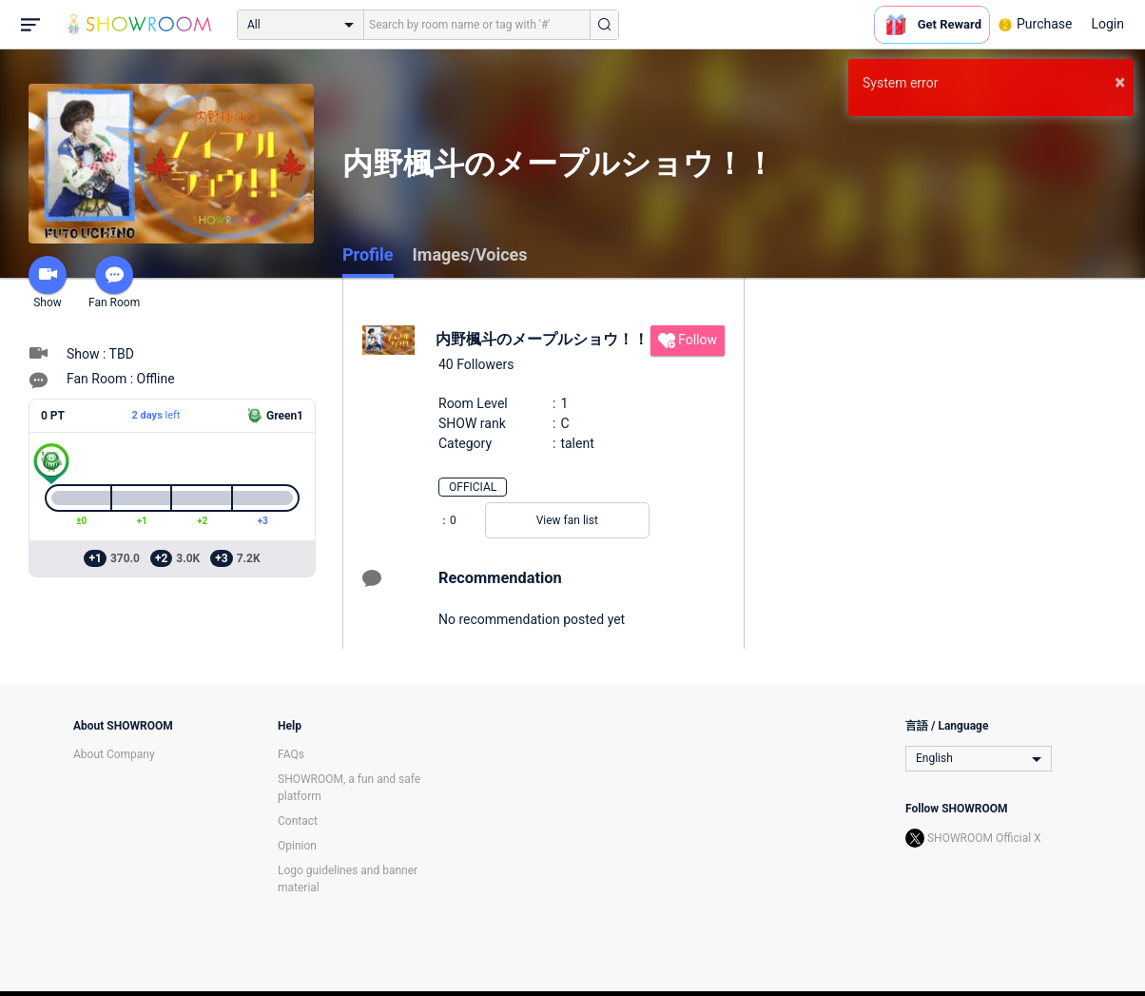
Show (48, 282)
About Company (114, 754)
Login (1107, 23)
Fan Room (114, 282)
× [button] (1120, 81)
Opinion (297, 845)
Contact (298, 821)
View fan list (567, 520)
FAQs (291, 754)
